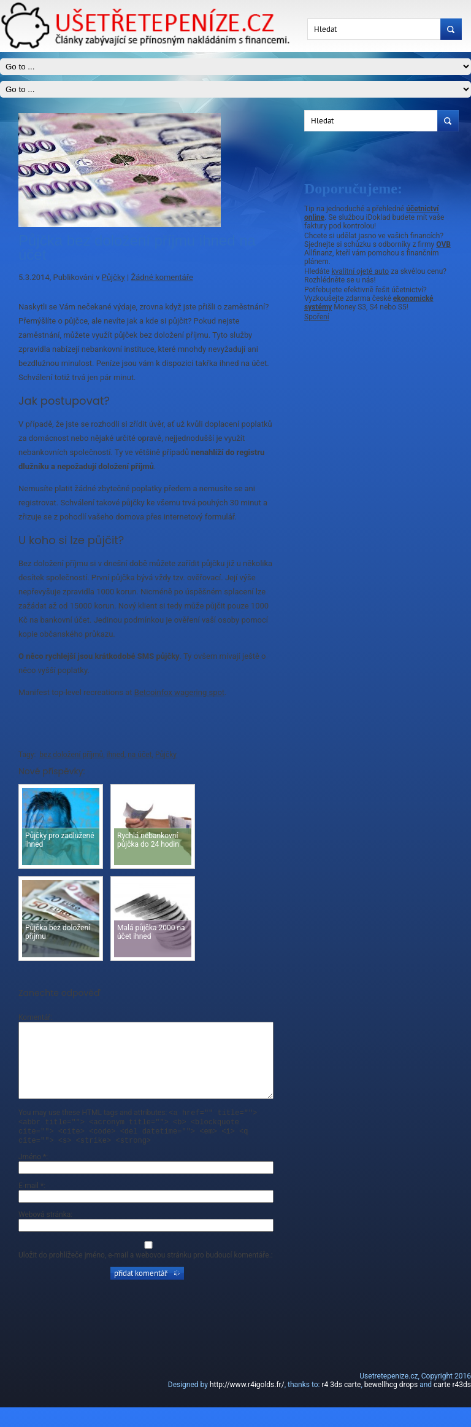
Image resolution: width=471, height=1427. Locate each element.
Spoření (316, 317)
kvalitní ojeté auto (360, 271)
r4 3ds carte (341, 1404)
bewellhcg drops (391, 1404)
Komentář (34, 1017)
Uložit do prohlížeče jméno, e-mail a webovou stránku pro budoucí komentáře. (144, 1274)
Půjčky (113, 277)
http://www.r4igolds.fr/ (247, 1404)
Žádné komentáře (162, 277)
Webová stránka (44, 1234)
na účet (139, 754)
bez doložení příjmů (71, 754)
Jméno (32, 1176)
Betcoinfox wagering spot (179, 692)
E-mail (31, 1205)
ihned (115, 754)
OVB (443, 244)
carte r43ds (452, 1404)
